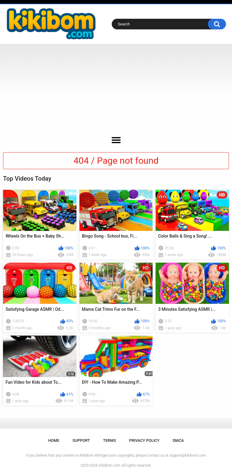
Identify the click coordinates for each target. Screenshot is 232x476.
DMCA (178, 440)
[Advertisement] (116, 89)
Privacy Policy (144, 440)
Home (53, 440)
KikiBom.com (110, 465)
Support (81, 440)
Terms (109, 440)
